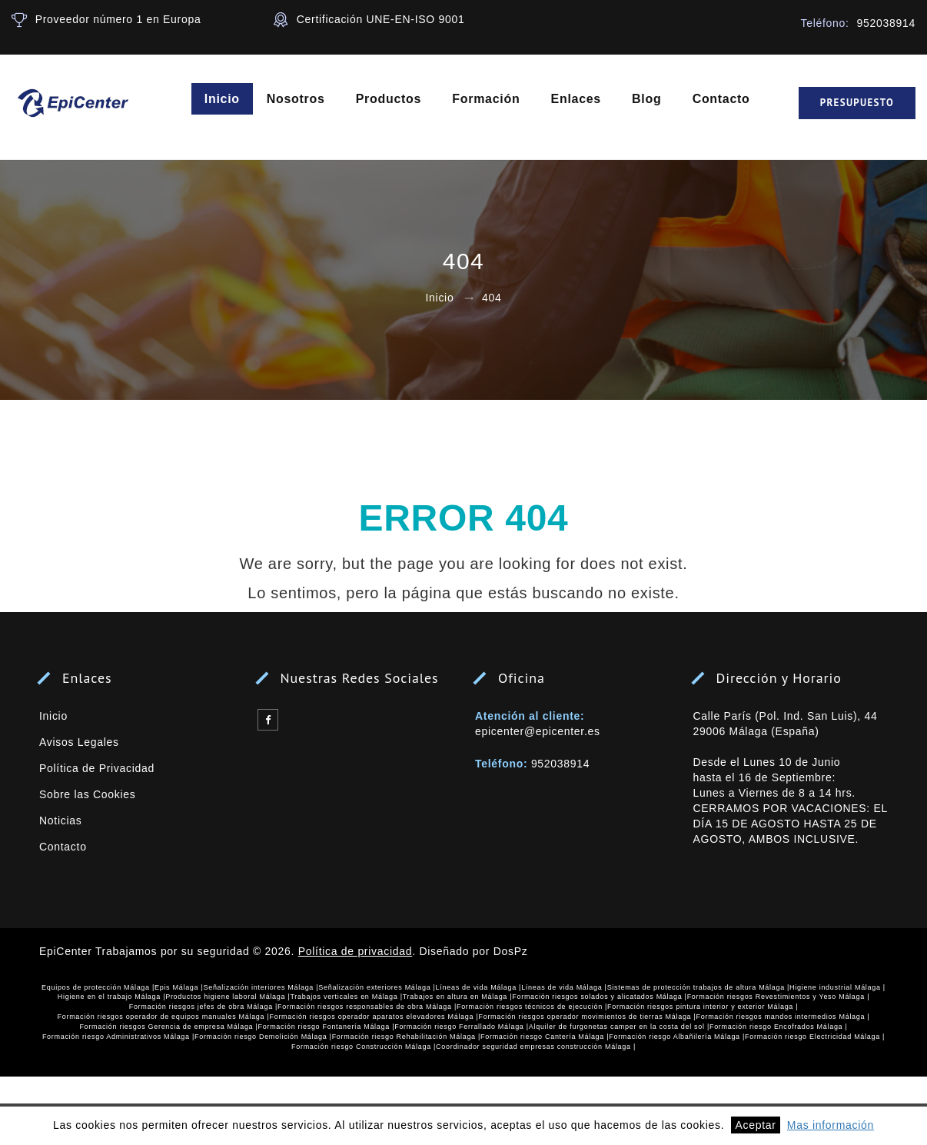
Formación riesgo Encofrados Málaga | (778, 1026)
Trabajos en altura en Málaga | (458, 996)
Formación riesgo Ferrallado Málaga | (461, 1026)
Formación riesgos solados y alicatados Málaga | (599, 996)
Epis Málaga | (178, 987)
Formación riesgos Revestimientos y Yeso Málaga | (778, 996)
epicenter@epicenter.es (537, 731)
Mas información (830, 1125)
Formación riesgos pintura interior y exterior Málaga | (702, 1006)
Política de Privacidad (96, 768)
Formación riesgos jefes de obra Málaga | (203, 1006)
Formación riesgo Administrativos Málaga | (118, 1036)
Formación (487, 99)
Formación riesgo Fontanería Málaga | (326, 1026)
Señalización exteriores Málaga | (376, 987)
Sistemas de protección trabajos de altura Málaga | (698, 987)
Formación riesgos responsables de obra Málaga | (367, 1006)
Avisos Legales (79, 742)
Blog (647, 99)
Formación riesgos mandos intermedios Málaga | (783, 1016)
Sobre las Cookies (87, 794)
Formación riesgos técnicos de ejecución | (532, 1006)
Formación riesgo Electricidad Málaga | (815, 1036)
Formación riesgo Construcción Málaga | (363, 1046)
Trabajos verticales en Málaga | (346, 996)
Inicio (223, 99)
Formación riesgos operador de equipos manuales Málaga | (164, 1016)
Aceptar (755, 1125)
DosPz (510, 951)
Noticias (60, 820)
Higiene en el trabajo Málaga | (111, 996)
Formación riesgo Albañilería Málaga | (677, 1036)
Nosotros (296, 99)
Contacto (722, 99)
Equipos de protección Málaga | (98, 987)
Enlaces (577, 99)
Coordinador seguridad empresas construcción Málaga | (536, 1046)
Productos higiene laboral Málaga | (227, 996)
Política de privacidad (355, 951)
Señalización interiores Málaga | (260, 987)
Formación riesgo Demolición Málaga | (263, 1036)
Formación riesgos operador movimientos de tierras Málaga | (587, 1016)
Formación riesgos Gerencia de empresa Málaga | (168, 1026)
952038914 (560, 763)
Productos (389, 99)
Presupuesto (857, 103)
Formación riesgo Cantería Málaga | (544, 1036)
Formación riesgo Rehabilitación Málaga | (406, 1036)
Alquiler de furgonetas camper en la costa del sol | (619, 1026)
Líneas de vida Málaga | (479, 987)
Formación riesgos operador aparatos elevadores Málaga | (374, 1016)
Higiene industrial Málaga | (837, 987)
